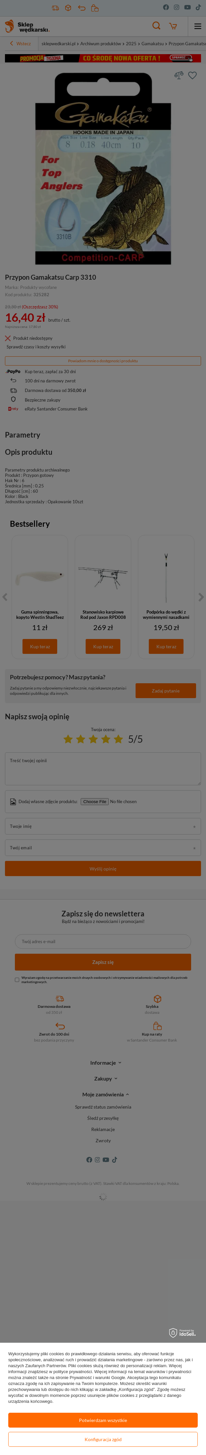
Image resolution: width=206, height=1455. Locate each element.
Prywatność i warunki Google (97, 1377)
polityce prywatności (73, 1371)
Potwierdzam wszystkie (103, 1420)
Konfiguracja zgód (103, 1439)
